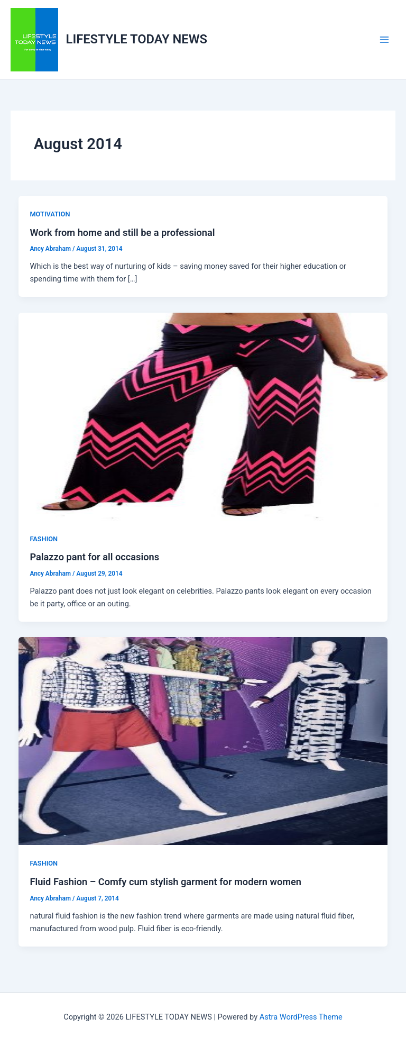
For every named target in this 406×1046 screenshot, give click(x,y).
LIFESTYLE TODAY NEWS (136, 39)
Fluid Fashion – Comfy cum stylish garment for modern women (165, 881)
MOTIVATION (50, 214)
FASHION (44, 539)
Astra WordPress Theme (301, 1017)
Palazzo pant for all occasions (94, 556)
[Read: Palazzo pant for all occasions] (203, 416)
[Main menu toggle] (384, 40)
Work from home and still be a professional (122, 232)
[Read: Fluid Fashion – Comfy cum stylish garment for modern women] (203, 740)
